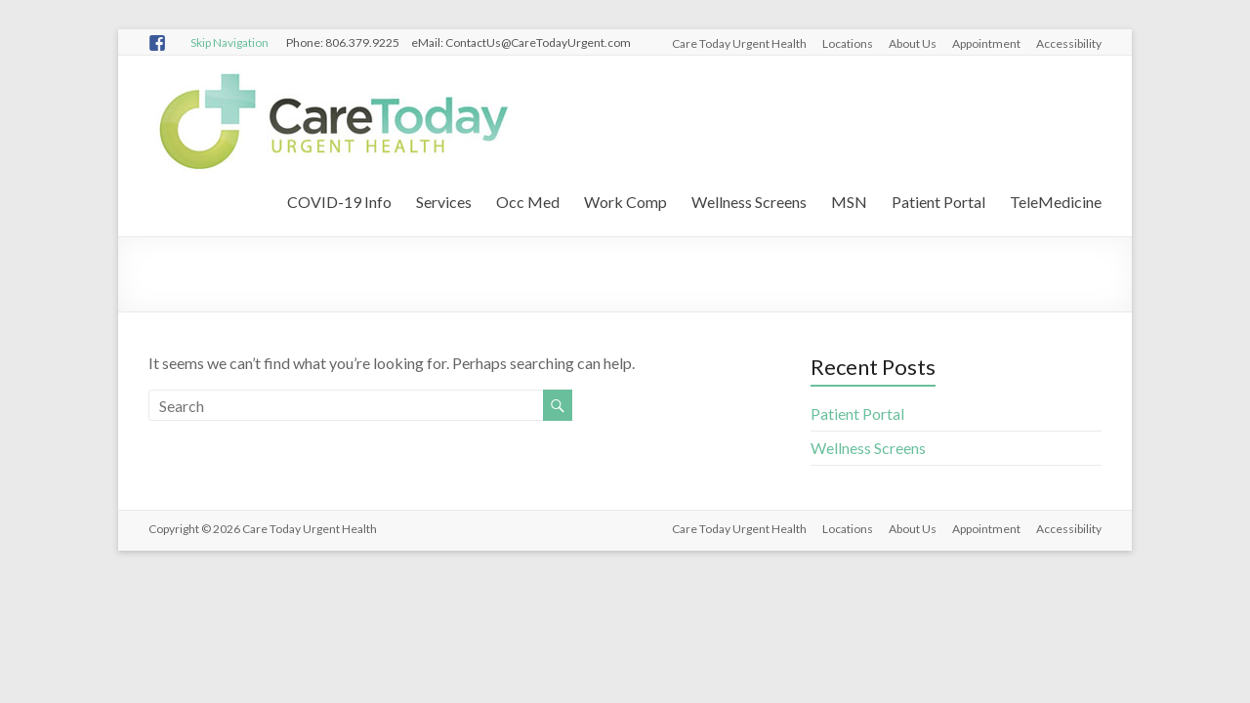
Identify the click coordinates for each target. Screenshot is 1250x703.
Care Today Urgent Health (739, 43)
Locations (847, 43)
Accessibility (1069, 43)
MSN (849, 201)
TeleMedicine (1056, 201)
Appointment (986, 43)
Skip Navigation (229, 42)
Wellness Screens (749, 201)
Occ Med (528, 201)
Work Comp (625, 201)
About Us (913, 43)
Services (444, 201)
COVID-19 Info (339, 201)
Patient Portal (938, 201)
